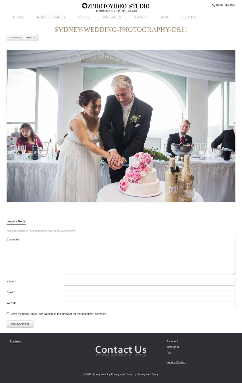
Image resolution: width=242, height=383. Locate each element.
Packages (111, 17)
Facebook (173, 341)
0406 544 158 (225, 5)
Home (18, 17)
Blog (165, 17)
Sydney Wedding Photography (108, 374)
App (169, 352)
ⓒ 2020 (87, 374)
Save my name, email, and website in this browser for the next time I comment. (59, 313)
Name (11, 281)
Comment (13, 239)
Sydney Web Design (148, 374)
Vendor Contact (176, 362)
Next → (31, 37)
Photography (51, 17)
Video (84, 17)
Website (12, 303)
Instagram (173, 346)
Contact (190, 17)
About (140, 17)
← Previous (15, 37)
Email (11, 292)
